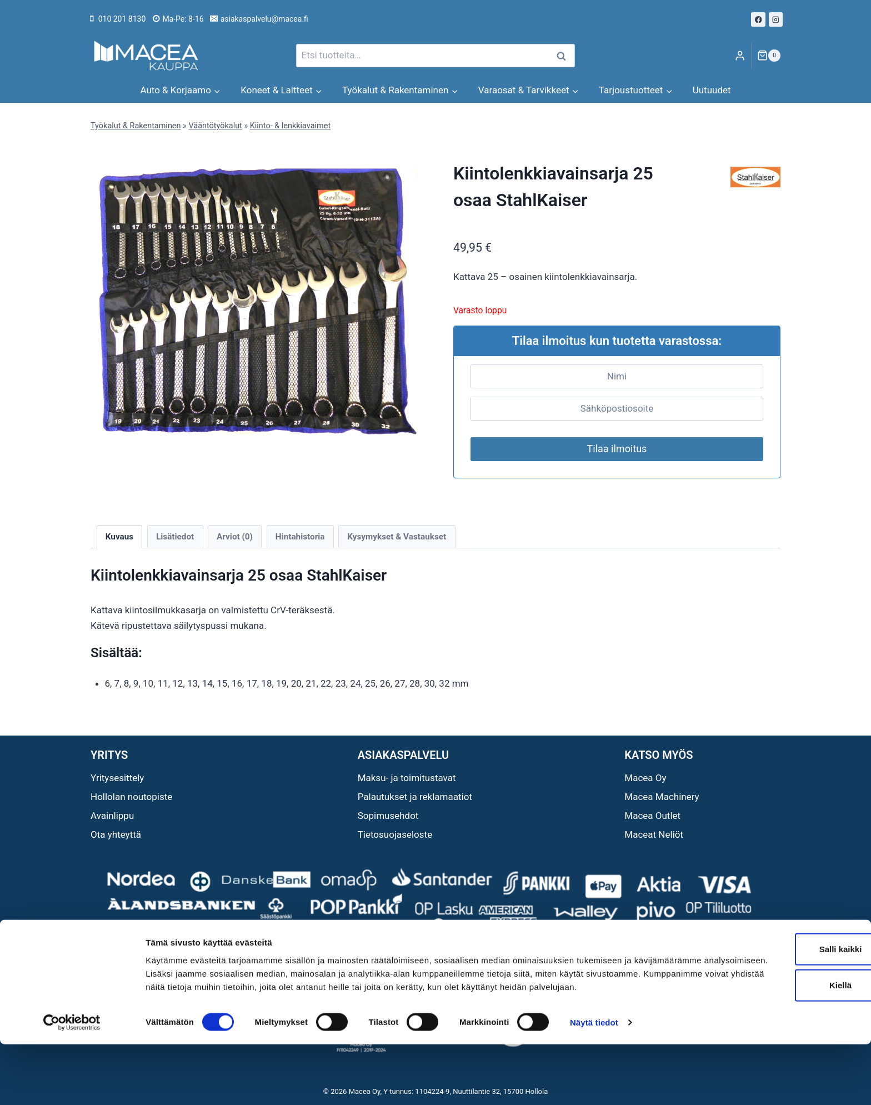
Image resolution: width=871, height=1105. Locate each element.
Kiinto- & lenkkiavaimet (290, 126)
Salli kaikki (778, 996)
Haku (564, 56)
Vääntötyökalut (215, 126)
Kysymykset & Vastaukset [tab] (396, 537)
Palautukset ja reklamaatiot (415, 796)
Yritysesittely (117, 777)
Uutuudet (712, 90)
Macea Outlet (652, 815)
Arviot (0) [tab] (235, 537)
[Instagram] (776, 19)
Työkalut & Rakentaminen (136, 126)
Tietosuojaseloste (395, 834)
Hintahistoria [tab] (300, 537)
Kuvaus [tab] (119, 537)
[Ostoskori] (768, 55)
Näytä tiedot (594, 1083)
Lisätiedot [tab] (175, 537)
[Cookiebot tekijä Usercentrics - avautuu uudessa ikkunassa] (72, 1083)
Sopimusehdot (388, 815)
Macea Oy (645, 777)
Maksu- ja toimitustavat (407, 777)
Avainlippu (112, 815)
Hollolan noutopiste (131, 796)
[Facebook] (758, 19)
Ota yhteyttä (116, 834)
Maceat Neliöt (653, 834)
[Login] (739, 55)
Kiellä (778, 1032)
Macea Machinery (661, 796)
